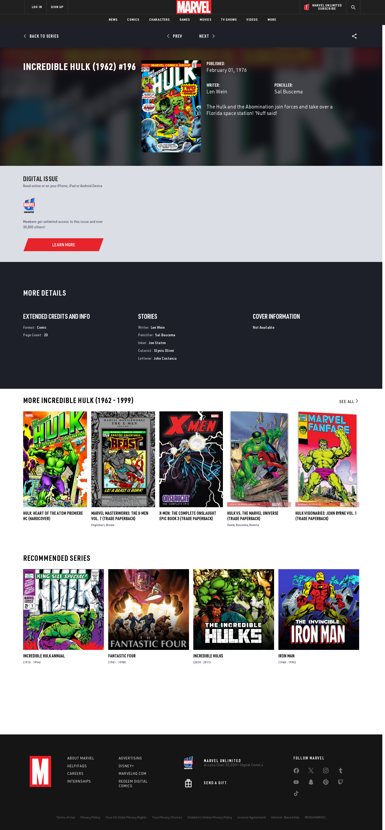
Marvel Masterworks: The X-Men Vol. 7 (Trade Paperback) (119, 568)
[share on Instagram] (325, 771)
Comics (133, 19)
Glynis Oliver (164, 403)
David (230, 578)
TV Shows (229, 19)
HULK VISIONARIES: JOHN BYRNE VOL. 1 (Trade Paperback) (326, 568)
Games (185, 19)
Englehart (98, 578)
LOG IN (37, 7)
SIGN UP (57, 7)
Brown (110, 578)
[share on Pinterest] (325, 783)
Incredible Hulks (208, 709)
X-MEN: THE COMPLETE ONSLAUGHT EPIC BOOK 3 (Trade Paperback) (187, 568)
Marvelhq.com (132, 774)
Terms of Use (65, 817)
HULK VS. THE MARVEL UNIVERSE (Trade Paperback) (252, 568)
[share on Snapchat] (311, 783)
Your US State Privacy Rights (126, 817)
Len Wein (134, 115)
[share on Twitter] (311, 771)
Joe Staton (157, 395)
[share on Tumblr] (340, 771)
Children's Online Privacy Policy (209, 817)
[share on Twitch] (340, 783)
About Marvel (80, 758)
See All (349, 454)
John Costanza (165, 411)
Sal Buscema (247, 115)
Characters (159, 19)
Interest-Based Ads (285, 817)
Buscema (242, 578)
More (272, 19)
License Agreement (251, 817)
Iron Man (286, 709)
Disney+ (126, 766)
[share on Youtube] (296, 783)
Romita (254, 578)
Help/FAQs (77, 766)
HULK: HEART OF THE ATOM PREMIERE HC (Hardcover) (53, 568)
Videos (252, 19)
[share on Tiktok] (296, 794)
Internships (79, 781)
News (113, 19)
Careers (75, 774)
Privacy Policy (90, 817)
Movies (205, 19)
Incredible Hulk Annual (44, 709)
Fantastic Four (122, 709)
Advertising (130, 758)
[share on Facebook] (296, 772)
